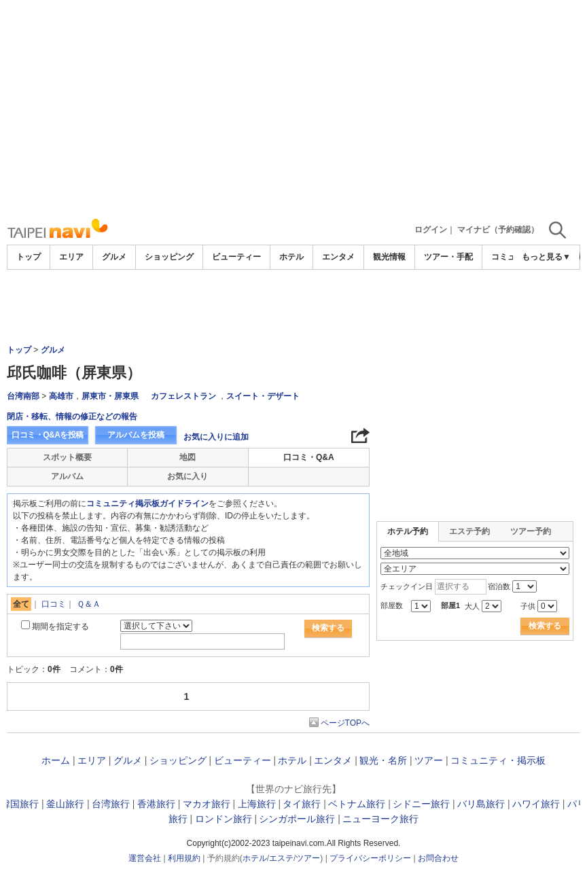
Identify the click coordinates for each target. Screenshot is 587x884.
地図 (187, 457)
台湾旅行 (111, 803)
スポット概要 (67, 457)
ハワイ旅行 (536, 803)
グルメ (114, 257)
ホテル (291, 257)
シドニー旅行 (421, 803)
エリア (71, 257)
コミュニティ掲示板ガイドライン (147, 503)
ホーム (55, 760)
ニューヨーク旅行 (380, 818)
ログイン (430, 229)
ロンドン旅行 (223, 818)
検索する (328, 628)
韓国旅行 (20, 803)
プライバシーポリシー (370, 858)
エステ (281, 858)
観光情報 (389, 257)
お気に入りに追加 (216, 437)
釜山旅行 (65, 803)
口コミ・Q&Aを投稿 (48, 435)
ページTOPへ (345, 723)
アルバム (67, 476)
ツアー (428, 760)
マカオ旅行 (206, 803)
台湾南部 (23, 396)
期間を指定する (60, 626)
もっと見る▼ (546, 257)
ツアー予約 (530, 531)
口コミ (53, 604)
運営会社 (144, 858)
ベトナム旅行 (356, 803)
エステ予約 (469, 531)
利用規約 (184, 858)
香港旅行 (156, 803)
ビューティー (236, 257)
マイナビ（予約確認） (498, 229)
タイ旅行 (302, 803)
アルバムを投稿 (135, 435)
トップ (28, 257)
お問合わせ (438, 858)
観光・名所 (383, 760)
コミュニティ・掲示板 (498, 760)
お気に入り (187, 476)
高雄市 (61, 396)
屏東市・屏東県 (110, 396)
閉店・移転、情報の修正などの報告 (72, 416)
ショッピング (169, 257)
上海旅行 (257, 803)
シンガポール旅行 (297, 818)
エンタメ (338, 257)
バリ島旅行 (481, 803)
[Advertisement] (293, 109)
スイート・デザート (263, 396)
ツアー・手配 (448, 257)
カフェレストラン (183, 396)
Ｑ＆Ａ (89, 604)
